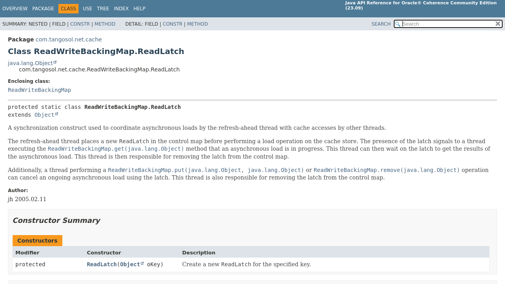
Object (44, 115)
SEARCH (381, 24)
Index (121, 8)
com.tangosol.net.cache (69, 39)
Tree (103, 8)
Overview (15, 8)
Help (139, 8)
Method (105, 24)
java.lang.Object (30, 63)
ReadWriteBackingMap (39, 90)
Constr (80, 24)
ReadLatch (102, 264)
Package (43, 8)
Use (87, 8)
